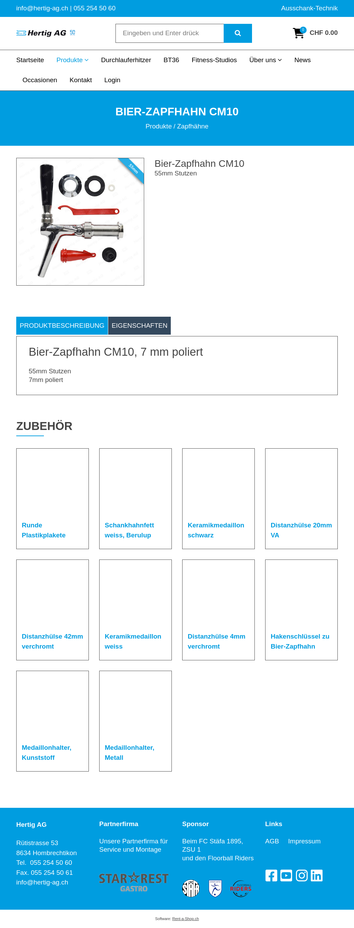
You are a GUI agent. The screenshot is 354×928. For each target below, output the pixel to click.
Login (112, 80)
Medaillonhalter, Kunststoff (47, 752)
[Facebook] (271, 875)
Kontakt (80, 80)
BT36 (171, 60)
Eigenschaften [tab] (140, 325)
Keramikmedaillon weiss (133, 641)
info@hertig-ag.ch (42, 882)
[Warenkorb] (315, 33)
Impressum (304, 841)
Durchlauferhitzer (126, 60)
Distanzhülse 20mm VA (301, 530)
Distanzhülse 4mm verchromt (216, 641)
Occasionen (39, 80)
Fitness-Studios (214, 60)
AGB (276, 841)
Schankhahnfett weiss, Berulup (129, 530)
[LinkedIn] (317, 875)
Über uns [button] (265, 60)
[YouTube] (286, 875)
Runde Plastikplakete (44, 530)
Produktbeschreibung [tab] (62, 325)
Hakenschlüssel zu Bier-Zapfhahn (300, 641)
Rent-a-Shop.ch (185, 919)
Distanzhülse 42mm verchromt (52, 641)
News (302, 60)
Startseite (30, 60)
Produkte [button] (72, 60)
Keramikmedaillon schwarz (216, 530)
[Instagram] (301, 875)
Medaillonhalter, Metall (130, 752)
